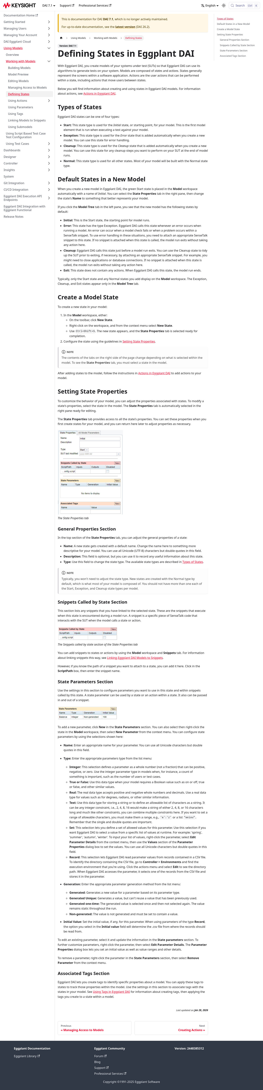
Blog (97, 1062)
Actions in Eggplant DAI (99, 94)
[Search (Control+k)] (244, 5)
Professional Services (95, 5)
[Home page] (61, 38)
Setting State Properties (139, 341)
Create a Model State (228, 29)
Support (67, 5)
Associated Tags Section (233, 55)
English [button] (208, 5)
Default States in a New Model (233, 24)
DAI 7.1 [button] (47, 5)
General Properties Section (234, 39)
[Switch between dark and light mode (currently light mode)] (224, 5)
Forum (100, 1056)
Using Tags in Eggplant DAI (111, 992)
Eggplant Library (27, 1056)
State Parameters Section (233, 50)
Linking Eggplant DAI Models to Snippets (135, 658)
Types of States (192, 562)
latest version (125, 27)
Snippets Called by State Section (237, 45)
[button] (27, 22)
